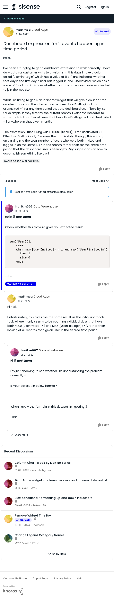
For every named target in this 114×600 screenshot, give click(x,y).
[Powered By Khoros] (57, 590)
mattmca (23, 217)
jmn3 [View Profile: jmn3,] (35, 543)
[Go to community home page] (26, 7)
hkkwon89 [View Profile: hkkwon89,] (39, 505)
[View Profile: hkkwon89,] (8, 501)
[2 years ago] (22, 525)
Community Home (15, 578)
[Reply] (104, 169)
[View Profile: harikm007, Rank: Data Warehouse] (9, 208)
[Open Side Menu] (5, 7)
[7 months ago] (22, 470)
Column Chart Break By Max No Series (43, 463)
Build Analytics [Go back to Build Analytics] (13, 18)
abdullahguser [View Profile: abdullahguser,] (41, 470)
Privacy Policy (62, 578)
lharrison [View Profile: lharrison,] (38, 525)
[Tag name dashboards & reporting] (21, 161)
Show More (19, 435)
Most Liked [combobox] (100, 181)
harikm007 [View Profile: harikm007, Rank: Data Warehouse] (24, 206)
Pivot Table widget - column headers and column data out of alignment (61, 480)
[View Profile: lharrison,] (8, 519)
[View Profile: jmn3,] (8, 538)
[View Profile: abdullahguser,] (8, 466)
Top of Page (40, 578)
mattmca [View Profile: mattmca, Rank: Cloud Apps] (23, 30)
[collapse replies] (57, 203)
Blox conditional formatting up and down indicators (53, 498)
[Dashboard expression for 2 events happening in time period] (21, 211)
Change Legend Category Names (39, 535)
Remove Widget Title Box (33, 515)
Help (79, 578)
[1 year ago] (21, 488)
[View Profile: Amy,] (8, 483)
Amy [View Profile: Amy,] (34, 487)
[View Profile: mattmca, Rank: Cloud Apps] (8, 32)
